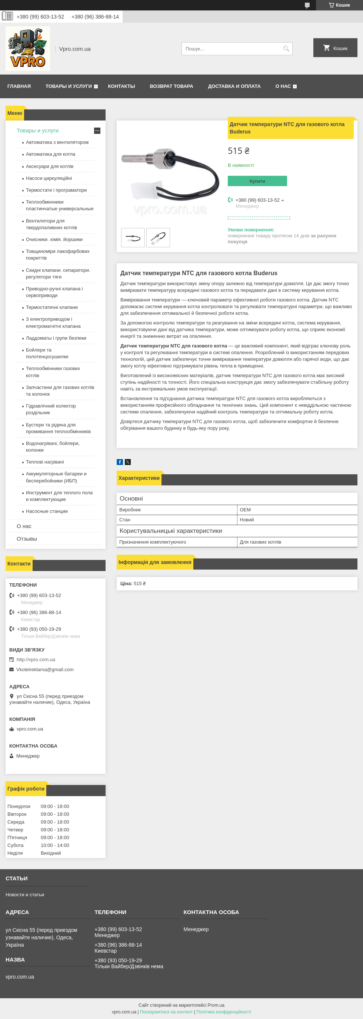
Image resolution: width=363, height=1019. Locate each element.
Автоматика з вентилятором (57, 142)
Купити (257, 181)
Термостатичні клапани (52, 307)
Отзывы (27, 538)
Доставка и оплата (234, 86)
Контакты (121, 86)
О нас (283, 86)
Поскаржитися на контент (166, 1012)
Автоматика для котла (50, 154)
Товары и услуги (69, 86)
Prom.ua (216, 1005)
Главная (19, 86)
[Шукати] (286, 48)
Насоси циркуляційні (49, 178)
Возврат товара (171, 86)
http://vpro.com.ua (36, 659)
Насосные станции (47, 511)
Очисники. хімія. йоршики (54, 239)
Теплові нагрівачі (45, 462)
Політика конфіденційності (223, 1012)
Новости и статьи (25, 894)
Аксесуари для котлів (49, 166)
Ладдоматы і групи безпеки (56, 338)
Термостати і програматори (56, 190)
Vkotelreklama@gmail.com (45, 669)
